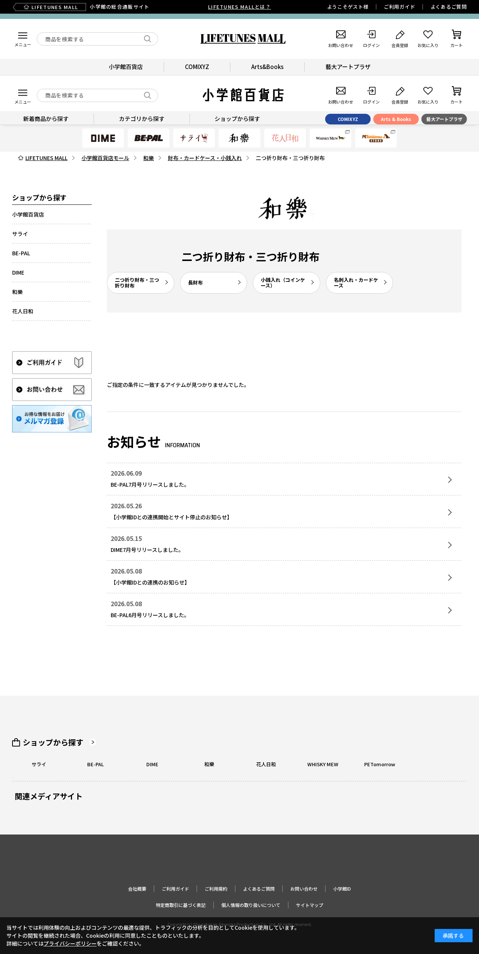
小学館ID (342, 888)
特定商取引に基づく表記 (181, 905)
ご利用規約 (216, 888)
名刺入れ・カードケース (356, 282)
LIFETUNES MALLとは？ (239, 6)
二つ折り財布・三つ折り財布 (137, 282)
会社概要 (137, 888)
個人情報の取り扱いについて (250, 905)
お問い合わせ (304, 888)
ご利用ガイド (399, 6)
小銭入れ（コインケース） (283, 282)
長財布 (195, 282)
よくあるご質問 (448, 6)
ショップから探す (53, 742)
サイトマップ (309, 905)
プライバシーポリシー (70, 943)
